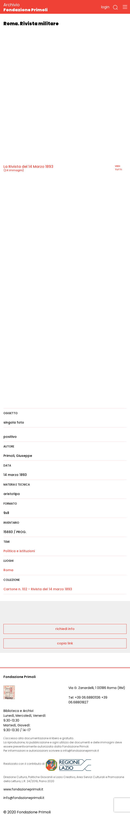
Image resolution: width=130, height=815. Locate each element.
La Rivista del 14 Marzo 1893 (28, 166)
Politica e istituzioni (19, 551)
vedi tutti (118, 167)
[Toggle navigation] (125, 6)
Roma (8, 570)
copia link (65, 643)
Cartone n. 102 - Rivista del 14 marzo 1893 (37, 589)
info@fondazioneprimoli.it (23, 797)
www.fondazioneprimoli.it (23, 789)
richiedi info (65, 629)
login (105, 7)
